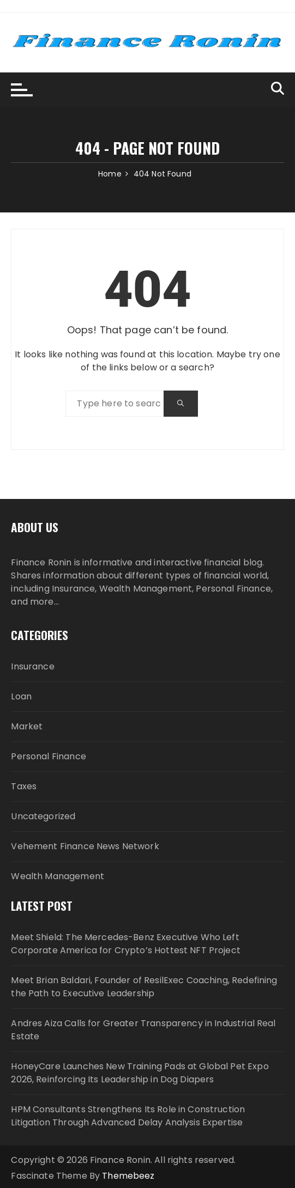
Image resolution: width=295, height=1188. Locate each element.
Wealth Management (57, 876)
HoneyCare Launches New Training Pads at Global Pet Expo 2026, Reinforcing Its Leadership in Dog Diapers (139, 1073)
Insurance (32, 666)
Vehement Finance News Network (85, 846)
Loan (21, 696)
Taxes (24, 786)
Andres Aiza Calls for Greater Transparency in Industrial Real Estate (143, 1030)
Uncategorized (43, 816)
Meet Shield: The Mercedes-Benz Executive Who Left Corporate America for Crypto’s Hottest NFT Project (125, 944)
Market (27, 726)
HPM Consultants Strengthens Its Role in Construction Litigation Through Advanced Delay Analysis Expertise (128, 1116)
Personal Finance (48, 756)
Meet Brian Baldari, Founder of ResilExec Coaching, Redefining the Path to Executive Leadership (144, 987)
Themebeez (128, 1175)
